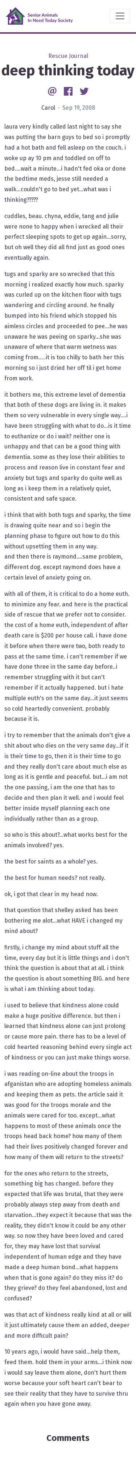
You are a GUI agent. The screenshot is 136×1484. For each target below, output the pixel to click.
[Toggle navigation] (120, 16)
